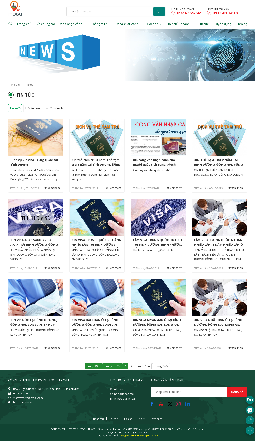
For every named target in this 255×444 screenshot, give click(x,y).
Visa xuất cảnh (127, 24)
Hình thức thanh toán (123, 399)
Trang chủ (23, 24)
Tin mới (15, 108)
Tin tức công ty (54, 108)
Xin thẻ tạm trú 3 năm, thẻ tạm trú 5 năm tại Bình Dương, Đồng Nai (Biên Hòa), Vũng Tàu (96, 164)
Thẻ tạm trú (99, 24)
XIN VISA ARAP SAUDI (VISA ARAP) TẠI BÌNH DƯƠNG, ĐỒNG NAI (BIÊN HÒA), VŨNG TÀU (34, 244)
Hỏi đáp (152, 24)
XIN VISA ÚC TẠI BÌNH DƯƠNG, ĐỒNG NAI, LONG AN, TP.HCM (33, 322)
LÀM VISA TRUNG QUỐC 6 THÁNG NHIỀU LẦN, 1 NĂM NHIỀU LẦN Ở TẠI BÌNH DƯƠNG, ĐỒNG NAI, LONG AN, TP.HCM (219, 246)
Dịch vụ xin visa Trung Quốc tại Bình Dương (34, 162)
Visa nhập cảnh (71, 24)
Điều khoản (117, 389)
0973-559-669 (186, 13)
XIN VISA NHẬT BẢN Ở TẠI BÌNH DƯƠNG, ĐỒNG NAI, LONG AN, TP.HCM (218, 324)
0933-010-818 (222, 13)
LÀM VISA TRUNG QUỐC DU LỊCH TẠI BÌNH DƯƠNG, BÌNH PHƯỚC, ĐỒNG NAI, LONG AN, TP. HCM (157, 244)
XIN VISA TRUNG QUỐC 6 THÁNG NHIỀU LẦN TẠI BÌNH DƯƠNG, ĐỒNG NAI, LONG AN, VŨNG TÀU (96, 244)
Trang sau (143, 366)
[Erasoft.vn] (152, 435)
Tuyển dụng (222, 24)
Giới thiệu (114, 418)
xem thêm (51, 188)
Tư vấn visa (32, 108)
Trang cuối (161, 366)
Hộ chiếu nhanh (178, 24)
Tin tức (203, 24)
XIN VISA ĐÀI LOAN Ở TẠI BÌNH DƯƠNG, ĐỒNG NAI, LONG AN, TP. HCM (95, 324)
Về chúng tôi (46, 24)
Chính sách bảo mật (122, 394)
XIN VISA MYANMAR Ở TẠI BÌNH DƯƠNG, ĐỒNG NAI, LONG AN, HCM (157, 324)
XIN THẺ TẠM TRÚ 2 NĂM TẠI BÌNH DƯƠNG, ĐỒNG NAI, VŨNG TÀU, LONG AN (218, 164)
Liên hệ (242, 24)
